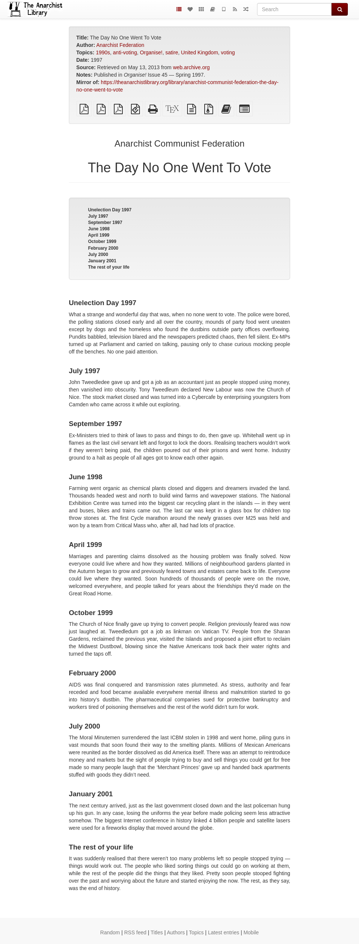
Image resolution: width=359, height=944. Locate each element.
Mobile (251, 932)
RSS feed (135, 932)
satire (171, 52)
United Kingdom (199, 52)
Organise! (151, 52)
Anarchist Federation (120, 45)
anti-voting (125, 52)
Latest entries (223, 932)
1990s (103, 52)
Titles (157, 932)
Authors (176, 932)
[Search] (294, 9)
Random (110, 932)
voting (228, 52)
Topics (196, 932)
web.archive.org (191, 67)
